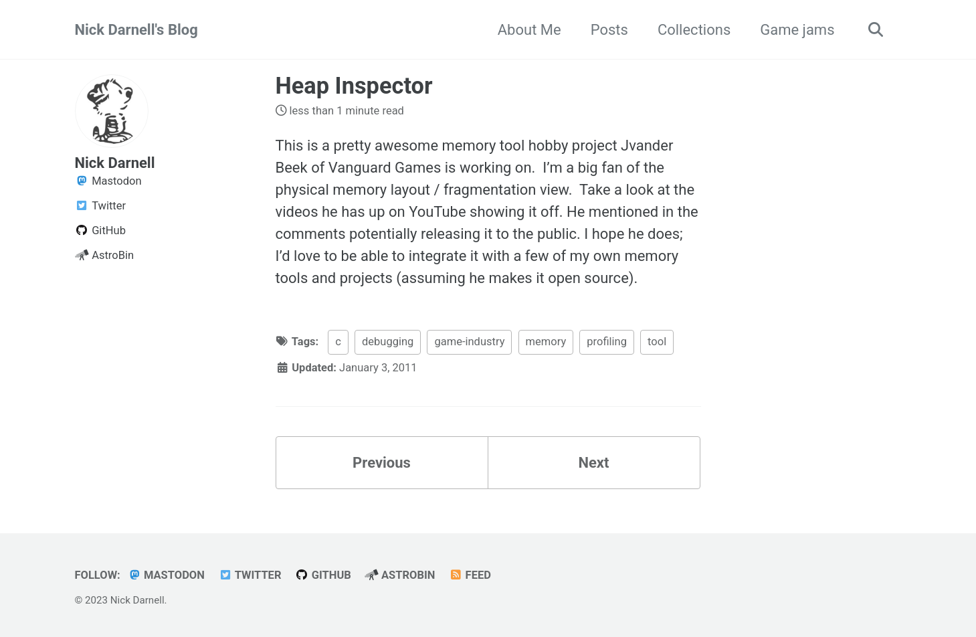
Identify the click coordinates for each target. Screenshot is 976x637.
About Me (529, 29)
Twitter (249, 575)
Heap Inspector (354, 85)
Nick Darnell (115, 163)
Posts (609, 29)
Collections (694, 29)
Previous (382, 462)
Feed (470, 575)
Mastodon (166, 575)
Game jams (797, 29)
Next (593, 462)
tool (657, 341)
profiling (607, 341)
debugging (387, 341)
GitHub (323, 575)
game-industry (469, 341)
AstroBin (400, 575)
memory (546, 341)
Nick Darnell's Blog (136, 29)
